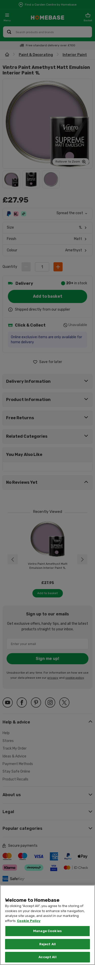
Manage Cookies (47, 931)
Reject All (47, 944)
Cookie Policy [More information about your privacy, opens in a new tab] (29, 921)
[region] (47, 925)
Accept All (47, 957)
